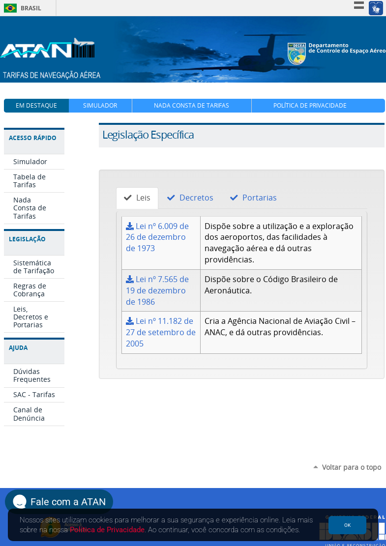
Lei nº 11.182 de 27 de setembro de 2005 (161, 332)
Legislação (27, 239)
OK (347, 525)
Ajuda (18, 348)
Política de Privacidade (310, 105)
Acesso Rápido (33, 138)
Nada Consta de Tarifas (191, 105)
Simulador (100, 105)
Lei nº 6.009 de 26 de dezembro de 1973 (157, 237)
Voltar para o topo (351, 467)
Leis (137, 198)
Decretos (190, 198)
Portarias (253, 198)
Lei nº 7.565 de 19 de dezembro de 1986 (157, 290)
